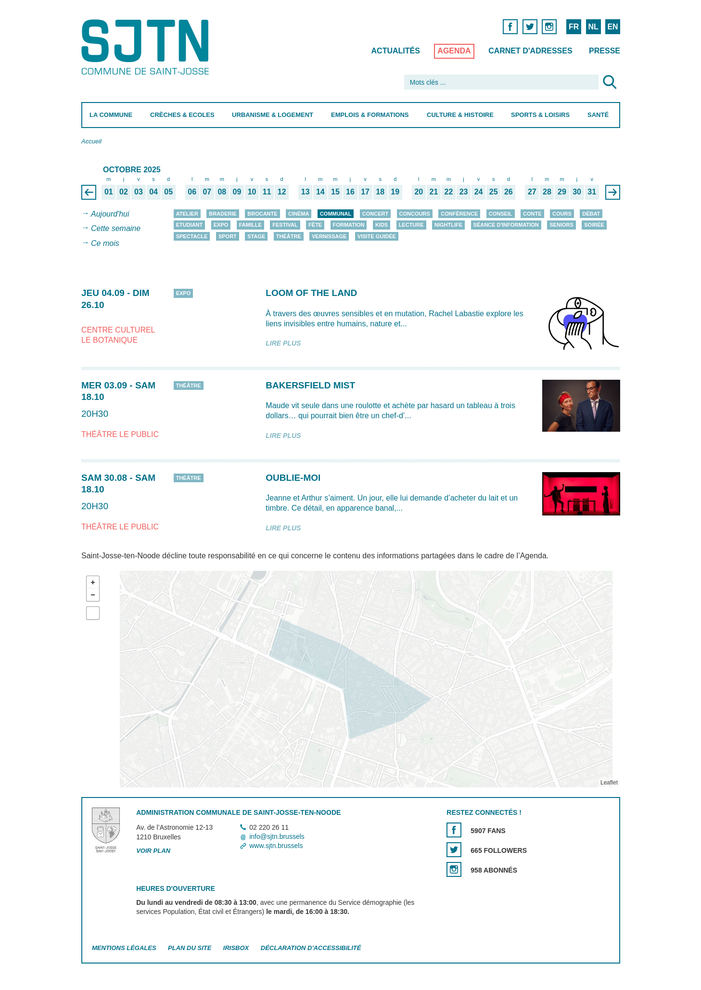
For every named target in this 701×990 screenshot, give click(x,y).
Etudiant (189, 225)
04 (153, 191)
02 (123, 191)
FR (573, 27)
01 (108, 191)
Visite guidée (376, 236)
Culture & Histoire (459, 114)
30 (577, 191)
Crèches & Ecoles (182, 114)
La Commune (110, 114)
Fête (315, 225)
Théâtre (288, 236)
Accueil (91, 141)
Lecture (410, 225)
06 (192, 191)
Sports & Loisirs (540, 114)
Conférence (459, 214)
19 (395, 191)
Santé (598, 114)
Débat (591, 214)
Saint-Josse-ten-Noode (147, 47)
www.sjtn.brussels (276, 845)
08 (221, 191)
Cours (562, 214)
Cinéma (298, 214)
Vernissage (329, 236)
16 (350, 191)
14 (320, 191)
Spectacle (191, 236)
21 (433, 191)
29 (562, 191)
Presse (604, 51)
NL (593, 27)
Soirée (594, 225)
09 (236, 191)
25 (493, 191)
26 (508, 191)
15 (335, 191)
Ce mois (105, 243)
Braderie (222, 214)
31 (591, 191)
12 (281, 191)
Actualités (395, 51)
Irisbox (235, 947)
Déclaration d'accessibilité (310, 947)
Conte (532, 214)
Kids (381, 225)
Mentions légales (124, 947)
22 (448, 191)
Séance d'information (505, 225)
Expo (220, 225)
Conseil (500, 214)
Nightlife (448, 225)
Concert (375, 214)
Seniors (561, 225)
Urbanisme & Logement (272, 114)
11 (266, 191)
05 (168, 191)
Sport (227, 236)
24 (478, 191)
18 (380, 191)
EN (612, 27)
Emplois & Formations (370, 114)
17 (365, 191)
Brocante (262, 214)
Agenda (454, 51)
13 (305, 191)
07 (207, 191)
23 (463, 191)
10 (251, 191)
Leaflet (608, 782)
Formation (348, 225)
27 (531, 191)
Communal (335, 214)
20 (418, 191)
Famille (250, 225)
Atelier (187, 214)
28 (547, 191)
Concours (414, 214)
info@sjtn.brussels (277, 836)
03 (138, 191)
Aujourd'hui (110, 214)
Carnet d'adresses (530, 51)
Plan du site (189, 947)
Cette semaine (115, 229)
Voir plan (153, 850)
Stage (256, 236)
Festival (284, 225)
